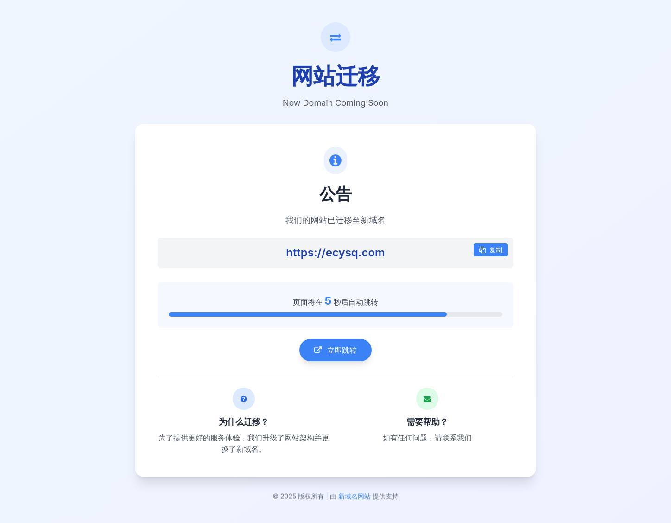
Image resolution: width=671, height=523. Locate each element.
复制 (490, 250)
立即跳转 (335, 350)
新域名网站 (354, 498)
